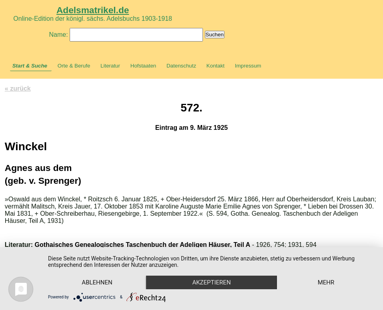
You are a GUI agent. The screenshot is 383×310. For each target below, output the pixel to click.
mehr (326, 282)
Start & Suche (29, 66)
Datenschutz (181, 66)
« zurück (18, 88)
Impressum (248, 66)
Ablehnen (97, 282)
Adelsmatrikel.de (92, 10)
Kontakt (216, 66)
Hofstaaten (143, 66)
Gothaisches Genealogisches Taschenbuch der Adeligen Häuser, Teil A (143, 244)
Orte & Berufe (74, 66)
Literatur (110, 66)
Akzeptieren (211, 282)
